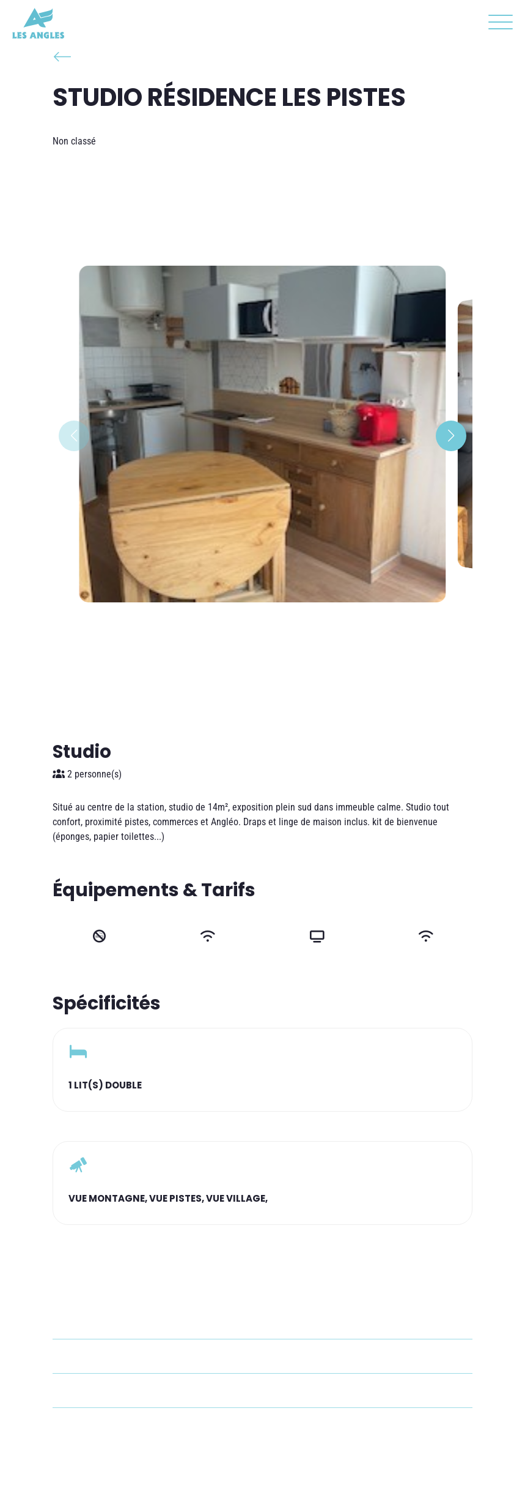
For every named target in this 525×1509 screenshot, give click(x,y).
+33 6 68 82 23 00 (114, 1390)
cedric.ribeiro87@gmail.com (134, 1425)
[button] (497, 24)
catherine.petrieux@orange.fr (137, 1356)
